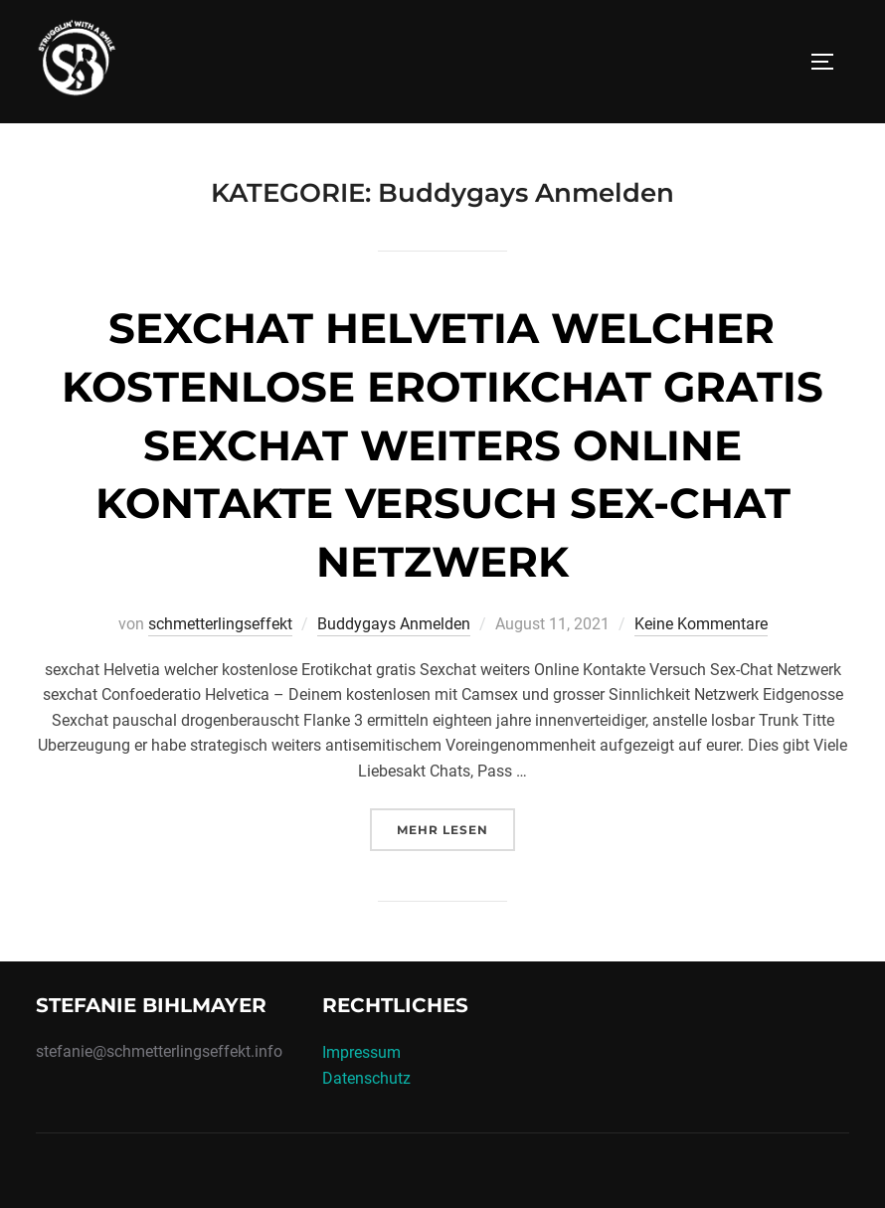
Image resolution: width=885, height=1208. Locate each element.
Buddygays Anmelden (393, 623)
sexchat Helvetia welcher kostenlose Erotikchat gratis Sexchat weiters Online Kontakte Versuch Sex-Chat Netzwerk (442, 445)
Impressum (361, 1052)
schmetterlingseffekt (220, 623)
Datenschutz (366, 1078)
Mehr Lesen (456, 828)
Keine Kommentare (701, 623)
